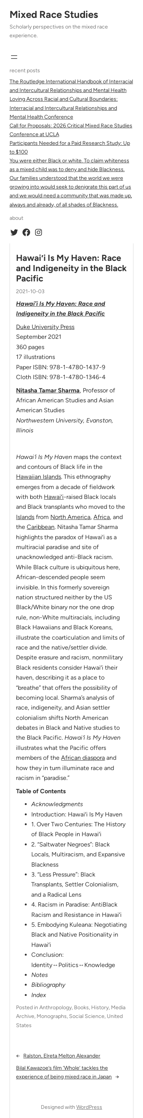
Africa (101, 517)
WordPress (89, 1107)
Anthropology (55, 1007)
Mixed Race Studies (54, 14)
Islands (25, 517)
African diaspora (83, 757)
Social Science (86, 1016)
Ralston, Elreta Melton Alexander (61, 1056)
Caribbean (41, 526)
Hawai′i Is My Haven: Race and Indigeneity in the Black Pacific (71, 268)
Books (81, 1007)
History (100, 1007)
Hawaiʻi (54, 496)
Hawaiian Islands (38, 476)
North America (70, 517)
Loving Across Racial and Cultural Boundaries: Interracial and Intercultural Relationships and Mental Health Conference (64, 108)
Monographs (52, 1016)
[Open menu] (14, 57)
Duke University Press (45, 326)
